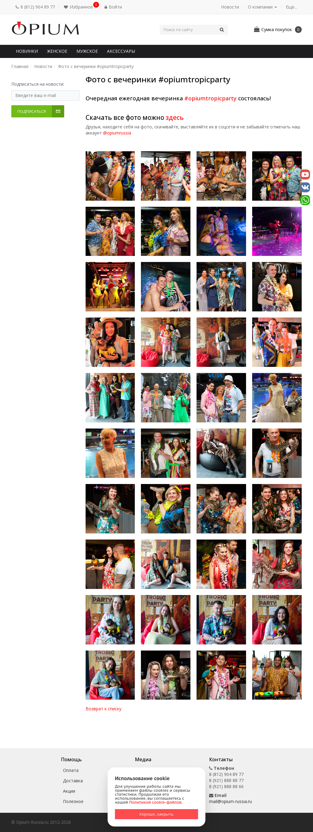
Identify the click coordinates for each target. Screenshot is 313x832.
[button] (79, 7)
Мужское (87, 51)
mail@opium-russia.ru (230, 801)
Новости (230, 7)
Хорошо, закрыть (156, 814)
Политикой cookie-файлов (155, 802)
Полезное (73, 801)
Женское (57, 51)
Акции (69, 791)
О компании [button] (262, 7)
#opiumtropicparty (210, 98)
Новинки (27, 51)
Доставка (73, 781)
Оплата (71, 770)
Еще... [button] (291, 7)
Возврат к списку (103, 709)
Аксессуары (121, 51)
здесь (175, 117)
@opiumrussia (117, 133)
